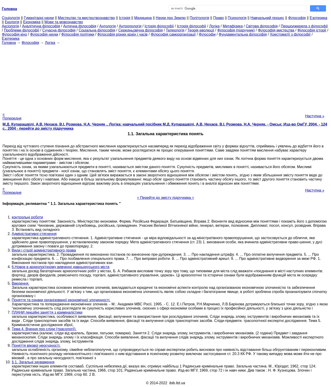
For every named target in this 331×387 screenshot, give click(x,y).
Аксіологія (10, 26)
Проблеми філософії (21, 30)
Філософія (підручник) (236, 30)
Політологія (199, 18)
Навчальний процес (267, 18)
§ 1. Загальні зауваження (33, 362)
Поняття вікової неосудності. (36, 345)
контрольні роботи (27, 217)
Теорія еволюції (200, 30)
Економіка (31, 22)
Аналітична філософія (41, 26)
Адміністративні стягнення (34, 234)
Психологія (237, 18)
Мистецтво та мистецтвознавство (86, 18)
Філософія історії (311, 30)
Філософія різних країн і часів (122, 34)
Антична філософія (79, 26)
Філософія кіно (14, 34)
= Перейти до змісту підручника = (165, 198)
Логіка (214, 26)
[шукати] (237, 8)
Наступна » (314, 116)
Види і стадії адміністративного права (44, 250)
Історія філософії (159, 26)
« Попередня (12, 116)
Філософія (297, 18)
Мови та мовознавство (63, 22)
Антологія (107, 26)
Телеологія (175, 30)
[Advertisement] (165, 77)
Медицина (143, 18)
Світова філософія (262, 26)
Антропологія (130, 26)
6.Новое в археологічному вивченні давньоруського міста (60, 267)
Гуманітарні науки (39, 18)
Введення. (20, 283)
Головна (9, 43)
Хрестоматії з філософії (290, 34)
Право (218, 18)
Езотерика (318, 18)
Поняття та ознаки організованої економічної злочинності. (61, 300)
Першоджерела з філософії (304, 26)
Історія (124, 18)
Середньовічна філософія (140, 30)
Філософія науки (44, 34)
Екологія (12, 22)
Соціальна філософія (97, 30)
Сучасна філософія (59, 30)
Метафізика (233, 26)
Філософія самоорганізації (173, 34)
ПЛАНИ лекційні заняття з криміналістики (47, 312)
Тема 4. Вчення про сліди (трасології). (44, 329)
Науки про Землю (170, 18)
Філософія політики (77, 34)
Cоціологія (11, 18)
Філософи (207, 34)
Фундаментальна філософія (243, 34)
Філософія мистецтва (276, 30)
